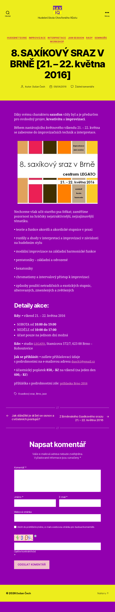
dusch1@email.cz (84, 367)
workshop (65, 47)
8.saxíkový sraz (26, 399)
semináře (49, 47)
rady (99, 42)
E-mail (63, 507)
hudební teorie (22, 42)
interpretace (64, 42)
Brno (39, 399)
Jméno (18, 507)
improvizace (43, 42)
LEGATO (40, 349)
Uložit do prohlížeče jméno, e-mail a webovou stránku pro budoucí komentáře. (56, 537)
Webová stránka (23, 522)
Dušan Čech (37, 92)
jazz (45, 399)
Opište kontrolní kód (25, 562)
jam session (85, 42)
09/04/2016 (59, 92)
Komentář (20, 477)
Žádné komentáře (85, 92)
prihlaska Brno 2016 (75, 389)
